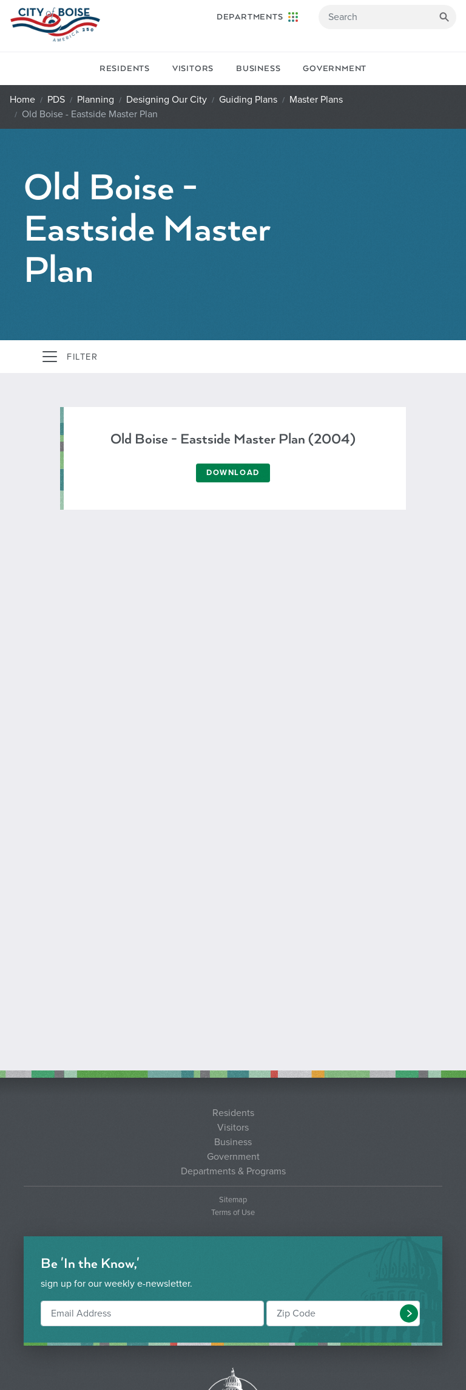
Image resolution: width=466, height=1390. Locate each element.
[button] (409, 1313)
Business (258, 69)
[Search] (387, 17)
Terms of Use (233, 1213)
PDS (56, 100)
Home (22, 100)
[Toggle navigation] (69, 356)
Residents (125, 69)
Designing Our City (166, 100)
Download (232, 473)
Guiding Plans (248, 100)
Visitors (193, 69)
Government (334, 69)
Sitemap (233, 1200)
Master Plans (316, 100)
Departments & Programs (233, 1171)
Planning (95, 100)
